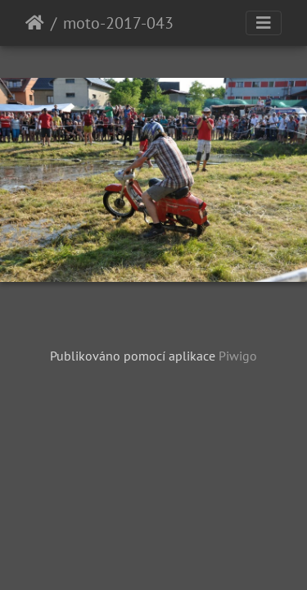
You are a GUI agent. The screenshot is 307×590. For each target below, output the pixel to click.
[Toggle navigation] (264, 23)
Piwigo (238, 355)
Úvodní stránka (34, 23)
